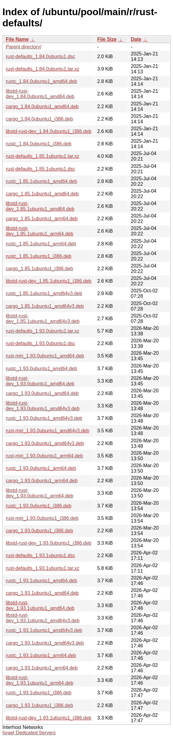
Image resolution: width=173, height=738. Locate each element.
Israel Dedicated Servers (29, 732)
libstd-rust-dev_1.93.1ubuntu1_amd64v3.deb (43, 618)
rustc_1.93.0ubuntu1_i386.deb (38, 505)
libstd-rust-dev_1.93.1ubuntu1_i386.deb (48, 717)
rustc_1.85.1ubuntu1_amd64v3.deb (44, 293)
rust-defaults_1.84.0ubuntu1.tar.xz (42, 68)
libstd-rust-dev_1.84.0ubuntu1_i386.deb (48, 131)
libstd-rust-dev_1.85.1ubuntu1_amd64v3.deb (43, 318)
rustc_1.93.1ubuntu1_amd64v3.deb (44, 630)
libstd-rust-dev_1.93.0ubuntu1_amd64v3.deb (43, 406)
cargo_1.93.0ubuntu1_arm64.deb (42, 480)
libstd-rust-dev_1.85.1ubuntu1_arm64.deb (39, 231)
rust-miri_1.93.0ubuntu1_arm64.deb (44, 455)
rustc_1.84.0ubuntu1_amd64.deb (41, 81)
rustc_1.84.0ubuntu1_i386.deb (38, 143)
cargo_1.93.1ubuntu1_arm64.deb (42, 667)
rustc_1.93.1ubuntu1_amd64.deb (41, 580)
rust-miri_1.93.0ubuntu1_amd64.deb (45, 355)
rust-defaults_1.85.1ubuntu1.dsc (40, 168)
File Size (107, 39)
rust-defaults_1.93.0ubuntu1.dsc (40, 343)
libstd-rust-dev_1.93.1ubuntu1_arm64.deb (39, 680)
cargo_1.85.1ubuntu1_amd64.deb (42, 193)
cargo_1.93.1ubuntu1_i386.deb (39, 705)
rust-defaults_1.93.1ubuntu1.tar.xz (42, 568)
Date (136, 39)
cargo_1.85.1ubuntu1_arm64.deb (42, 218)
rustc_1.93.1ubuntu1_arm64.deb (41, 655)
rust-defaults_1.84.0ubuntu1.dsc (40, 56)
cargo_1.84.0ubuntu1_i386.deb (39, 118)
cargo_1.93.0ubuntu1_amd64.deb (42, 393)
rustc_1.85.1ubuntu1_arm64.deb (41, 243)
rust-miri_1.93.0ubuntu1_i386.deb (42, 518)
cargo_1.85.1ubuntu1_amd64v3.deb (45, 306)
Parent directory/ (23, 46)
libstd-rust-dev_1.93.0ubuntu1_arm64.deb (39, 493)
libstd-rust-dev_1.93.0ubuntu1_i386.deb (48, 543)
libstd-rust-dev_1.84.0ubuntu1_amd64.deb (40, 93)
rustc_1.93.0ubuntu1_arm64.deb (41, 468)
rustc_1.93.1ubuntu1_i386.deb (38, 692)
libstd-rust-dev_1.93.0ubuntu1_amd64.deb (40, 381)
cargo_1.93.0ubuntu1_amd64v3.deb (45, 443)
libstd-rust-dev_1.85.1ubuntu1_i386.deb (48, 281)
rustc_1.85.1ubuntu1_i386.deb (38, 256)
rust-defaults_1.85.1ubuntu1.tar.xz (42, 156)
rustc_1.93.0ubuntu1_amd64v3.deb (44, 418)
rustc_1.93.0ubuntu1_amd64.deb (41, 368)
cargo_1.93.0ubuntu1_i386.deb (39, 530)
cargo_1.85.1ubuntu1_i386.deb (39, 268)
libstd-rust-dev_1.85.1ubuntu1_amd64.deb (40, 206)
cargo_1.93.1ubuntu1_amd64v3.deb (45, 643)
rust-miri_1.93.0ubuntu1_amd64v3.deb (47, 430)
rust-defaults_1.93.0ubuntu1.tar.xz (42, 331)
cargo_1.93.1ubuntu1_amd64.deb (42, 593)
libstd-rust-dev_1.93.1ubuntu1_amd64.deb (40, 605)
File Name (17, 39)
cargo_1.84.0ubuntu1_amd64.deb (42, 106)
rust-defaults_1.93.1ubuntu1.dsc (40, 555)
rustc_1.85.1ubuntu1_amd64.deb (41, 181)
